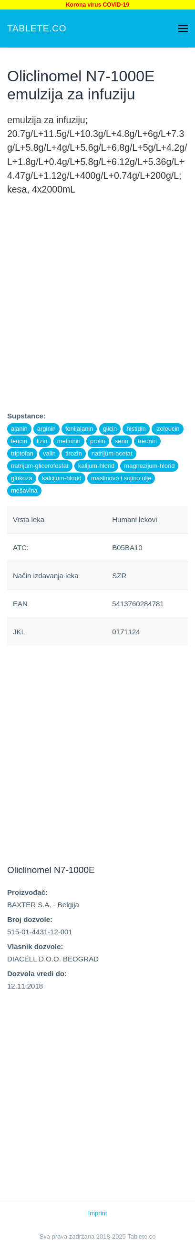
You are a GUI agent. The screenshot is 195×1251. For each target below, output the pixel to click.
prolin (97, 441)
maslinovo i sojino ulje (121, 478)
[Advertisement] (97, 312)
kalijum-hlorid (96, 465)
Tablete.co (36, 28)
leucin (19, 441)
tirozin (73, 453)
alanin (19, 428)
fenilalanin (79, 428)
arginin (46, 428)
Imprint (97, 1213)
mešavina (24, 490)
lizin (42, 441)
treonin (147, 441)
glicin (110, 428)
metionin (69, 441)
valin (49, 453)
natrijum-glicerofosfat (40, 465)
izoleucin (167, 428)
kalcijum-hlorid (62, 478)
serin (121, 441)
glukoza (21, 478)
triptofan (22, 453)
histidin (135, 428)
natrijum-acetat (112, 453)
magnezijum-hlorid (149, 465)
